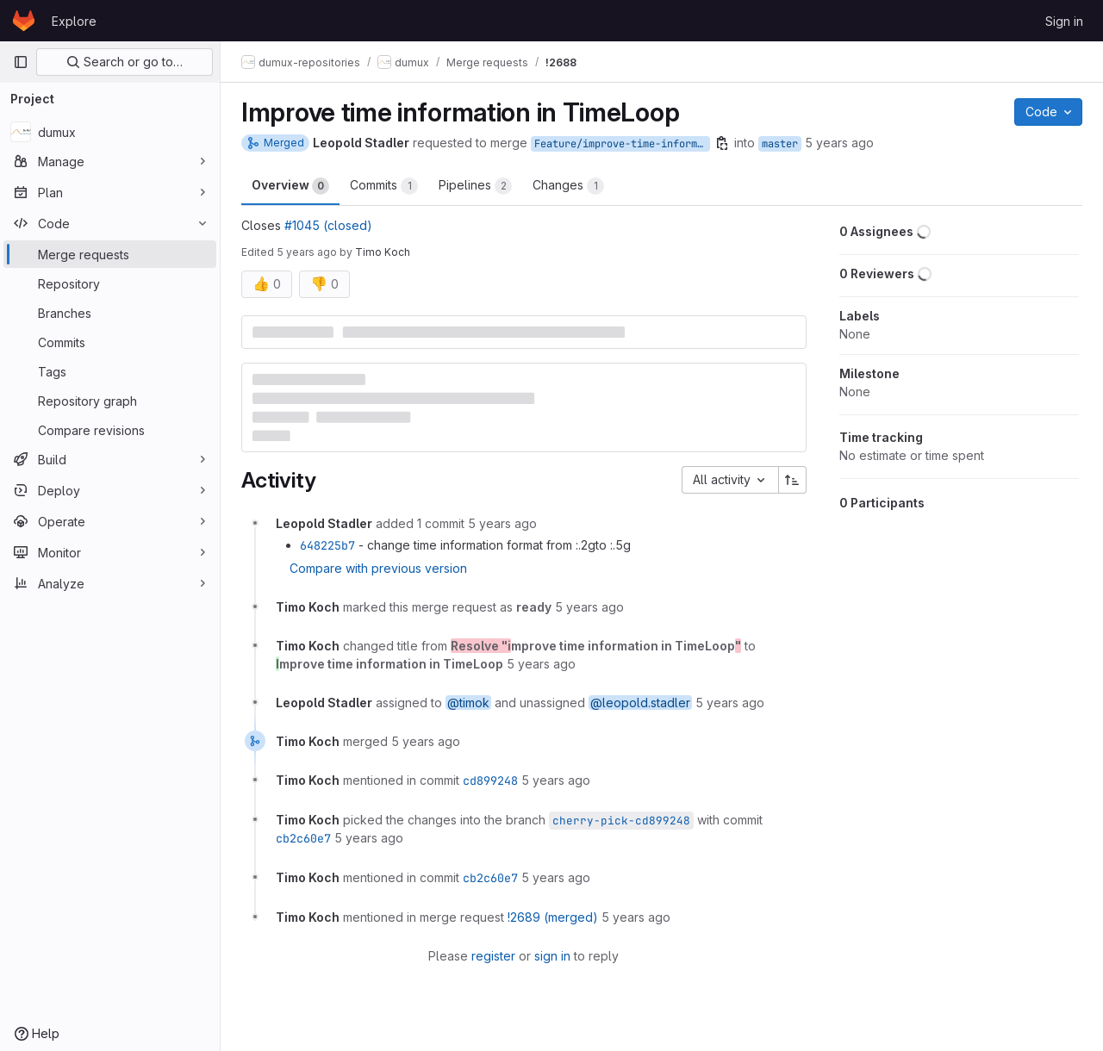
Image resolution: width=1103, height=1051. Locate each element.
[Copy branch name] (722, 143)
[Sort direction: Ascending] (793, 480)
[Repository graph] (109, 400)
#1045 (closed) (328, 225)
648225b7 (327, 545)
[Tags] (109, 371)
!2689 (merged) (553, 917)
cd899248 (490, 780)
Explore (74, 21)
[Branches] (109, 312)
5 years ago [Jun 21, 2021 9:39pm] (307, 252)
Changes (568, 186)
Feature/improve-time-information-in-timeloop (622, 144)
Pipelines (475, 186)
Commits (384, 186)
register (493, 955)
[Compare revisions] (109, 430)
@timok (468, 702)
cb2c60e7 (303, 838)
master (780, 144)
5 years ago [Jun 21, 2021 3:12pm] (839, 142)
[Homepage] (23, 20)
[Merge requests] (109, 254)
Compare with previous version (378, 568)
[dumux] (109, 132)
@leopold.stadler (640, 702)
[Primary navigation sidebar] (20, 62)
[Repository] (109, 283)
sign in (552, 955)
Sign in (1064, 21)
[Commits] (109, 342)
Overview (290, 186)
